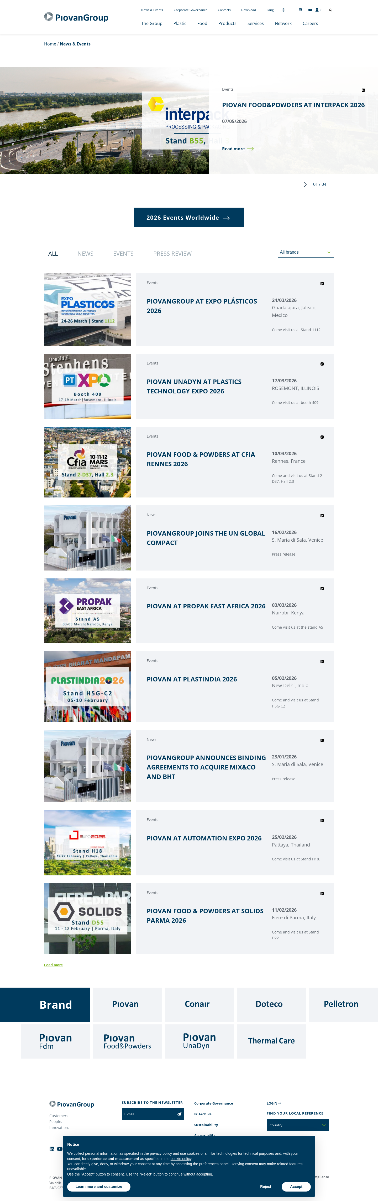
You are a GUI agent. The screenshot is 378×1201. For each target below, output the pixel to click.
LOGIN (272, 1103)
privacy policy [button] (161, 1153)
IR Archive (203, 1114)
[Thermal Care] (271, 1041)
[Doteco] (271, 1005)
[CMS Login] (318, 10)
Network (283, 23)
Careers (310, 23)
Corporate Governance (190, 10)
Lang (270, 10)
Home (50, 44)
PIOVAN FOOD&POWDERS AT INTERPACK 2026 (293, 104)
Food (202, 23)
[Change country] (283, 10)
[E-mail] (148, 1114)
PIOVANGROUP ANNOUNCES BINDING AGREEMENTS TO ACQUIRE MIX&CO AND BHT (206, 767)
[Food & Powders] (127, 1041)
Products (227, 23)
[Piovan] (127, 1005)
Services (256, 23)
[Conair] (199, 1005)
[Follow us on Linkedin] (300, 10)
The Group (151, 23)
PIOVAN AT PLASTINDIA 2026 (192, 679)
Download (248, 10)
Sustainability (206, 1124)
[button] (238, 149)
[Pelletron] (343, 1005)
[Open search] (330, 10)
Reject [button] (265, 1186)
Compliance (319, 1176)
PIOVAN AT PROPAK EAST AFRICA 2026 (206, 606)
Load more (53, 965)
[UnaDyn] (199, 1041)
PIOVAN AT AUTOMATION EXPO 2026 (204, 838)
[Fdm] (55, 1041)
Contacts (224, 10)
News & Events (152, 10)
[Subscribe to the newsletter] (179, 1114)
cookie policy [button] (181, 1159)
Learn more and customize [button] (99, 1186)
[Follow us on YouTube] (310, 10)
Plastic (180, 23)
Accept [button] (296, 1186)
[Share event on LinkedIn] (363, 90)
